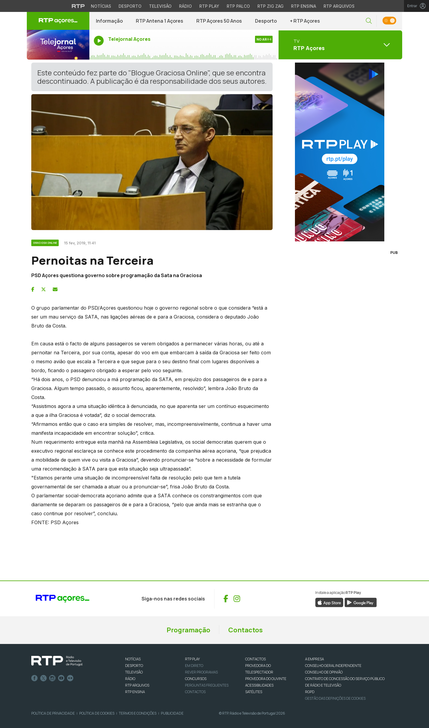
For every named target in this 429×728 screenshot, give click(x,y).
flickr (70, 678)
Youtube (61, 678)
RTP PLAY (192, 659)
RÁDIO (130, 678)
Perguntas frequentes (207, 685)
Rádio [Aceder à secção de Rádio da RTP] (185, 6)
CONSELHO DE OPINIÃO (324, 672)
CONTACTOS (255, 659)
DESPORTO (134, 665)
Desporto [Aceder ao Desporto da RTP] (130, 6)
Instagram (52, 678)
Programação (188, 629)
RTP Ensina (135, 691)
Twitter (43, 678)
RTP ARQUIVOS (137, 685)
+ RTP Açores (305, 21)
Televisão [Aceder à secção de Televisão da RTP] (160, 6)
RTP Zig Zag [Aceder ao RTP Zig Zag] (270, 6)
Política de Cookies (96, 713)
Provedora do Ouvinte (265, 678)
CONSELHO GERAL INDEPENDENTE (333, 665)
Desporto (266, 21)
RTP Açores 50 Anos (219, 21)
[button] (369, 21)
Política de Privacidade (53, 713)
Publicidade (172, 713)
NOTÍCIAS (133, 659)
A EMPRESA (314, 659)
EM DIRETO (194, 665)
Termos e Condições (137, 713)
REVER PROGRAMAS (201, 672)
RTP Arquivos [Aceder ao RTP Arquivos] (339, 6)
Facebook (34, 678)
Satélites (253, 691)
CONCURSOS (195, 678)
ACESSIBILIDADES (259, 685)
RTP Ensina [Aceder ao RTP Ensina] (303, 6)
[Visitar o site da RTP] (78, 6)
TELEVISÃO (134, 672)
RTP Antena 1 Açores (159, 21)
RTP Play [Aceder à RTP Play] (209, 6)
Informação (109, 21)
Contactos (245, 629)
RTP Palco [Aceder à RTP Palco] (238, 6)
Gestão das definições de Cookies (335, 698)
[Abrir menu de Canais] (339, 45)
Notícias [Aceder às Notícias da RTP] (101, 6)
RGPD (309, 691)
